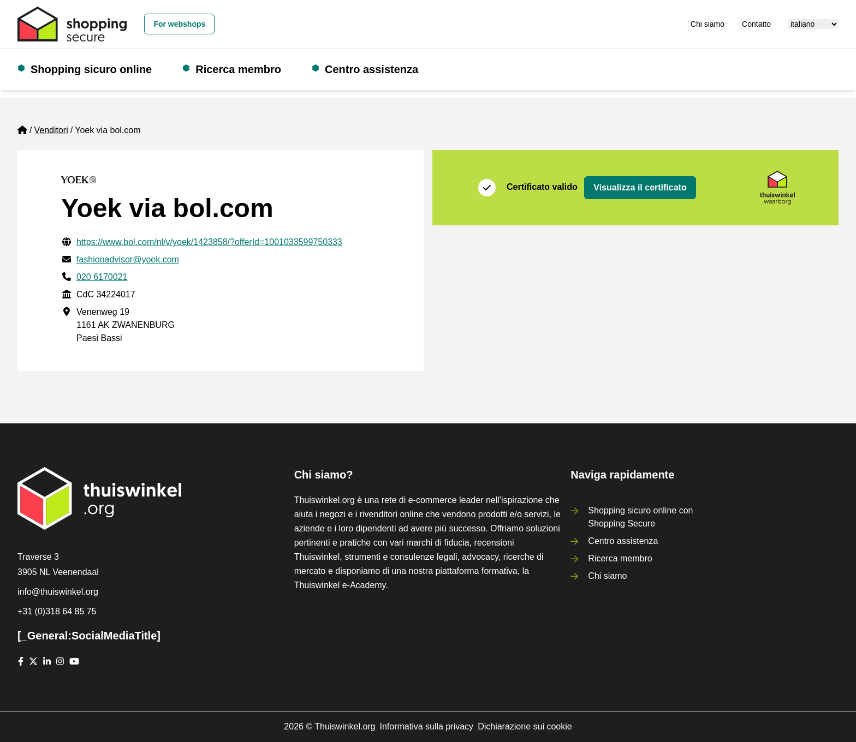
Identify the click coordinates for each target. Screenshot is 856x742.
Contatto (756, 24)
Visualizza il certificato (639, 187)
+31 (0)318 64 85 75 (57, 611)
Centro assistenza (371, 69)
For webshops (179, 24)
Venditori (51, 130)
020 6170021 (101, 277)
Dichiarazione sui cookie (525, 726)
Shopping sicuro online (91, 69)
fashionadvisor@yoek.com (127, 259)
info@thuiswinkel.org (57, 591)
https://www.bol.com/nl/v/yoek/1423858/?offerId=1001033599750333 (209, 242)
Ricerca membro (238, 69)
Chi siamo (707, 24)
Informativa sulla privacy (427, 726)
